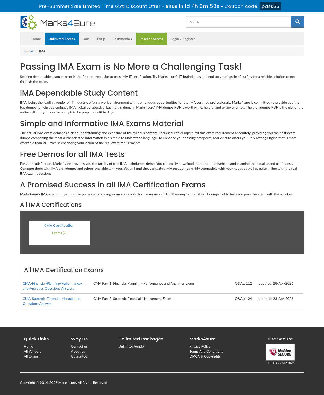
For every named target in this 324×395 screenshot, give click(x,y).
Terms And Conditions (206, 351)
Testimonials (122, 39)
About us (78, 351)
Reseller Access (151, 39)
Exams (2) (59, 233)
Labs (85, 39)
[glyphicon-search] (297, 22)
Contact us (79, 346)
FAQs (101, 39)
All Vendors (32, 351)
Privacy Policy (200, 346)
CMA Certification (59, 225)
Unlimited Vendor (132, 346)
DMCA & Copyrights (205, 356)
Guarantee (79, 356)
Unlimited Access (61, 39)
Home (36, 39)
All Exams (31, 356)
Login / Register (183, 39)
